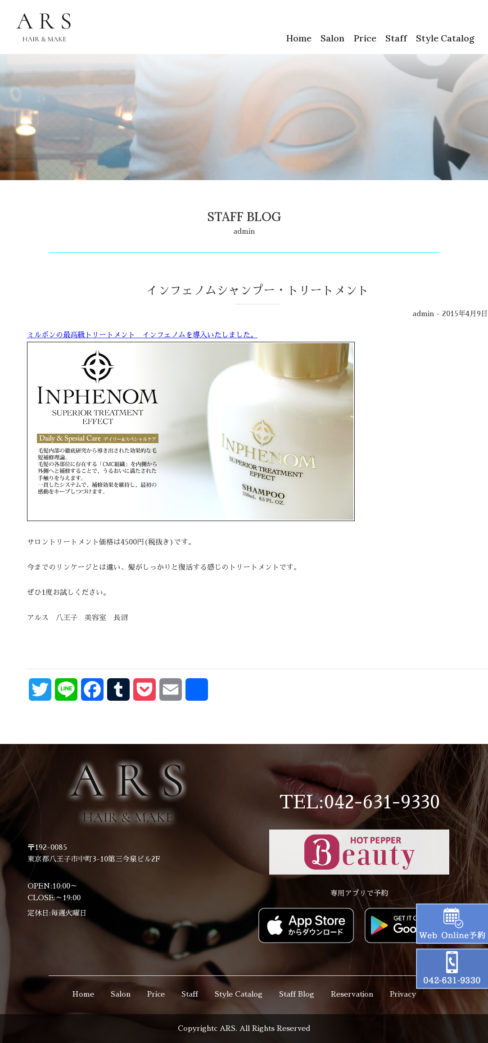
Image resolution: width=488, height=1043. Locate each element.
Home (299, 38)
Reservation (352, 994)
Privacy (403, 994)
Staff (396, 38)
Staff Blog (296, 994)
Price (364, 38)
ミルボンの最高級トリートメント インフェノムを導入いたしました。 (191, 427)
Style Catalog (445, 38)
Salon (332, 38)
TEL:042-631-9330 (359, 803)
